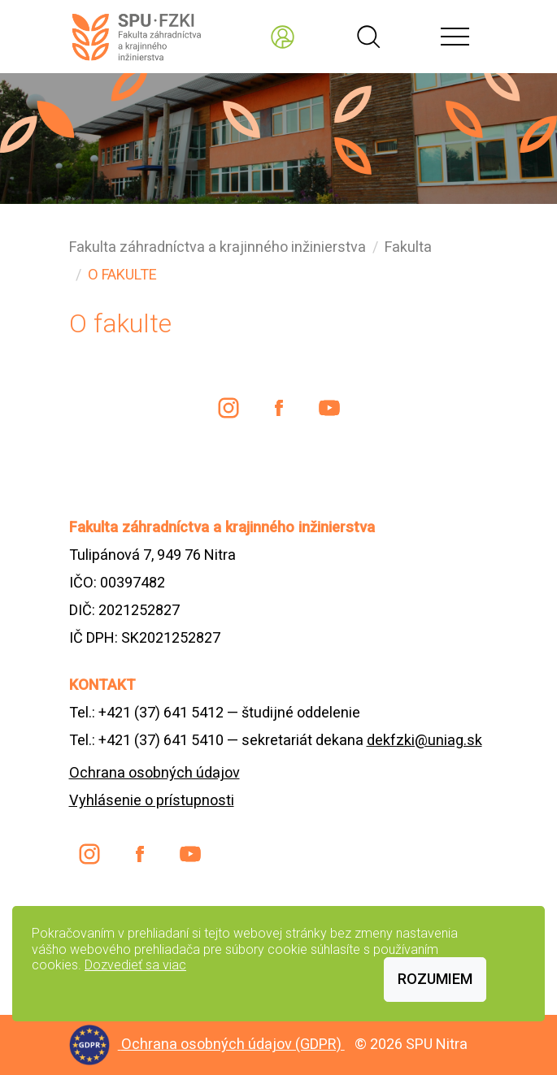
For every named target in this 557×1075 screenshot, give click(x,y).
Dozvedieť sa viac (135, 965)
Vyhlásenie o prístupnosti (151, 799)
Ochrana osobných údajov (154, 772)
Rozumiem (435, 978)
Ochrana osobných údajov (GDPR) (233, 1043)
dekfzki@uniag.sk (424, 739)
